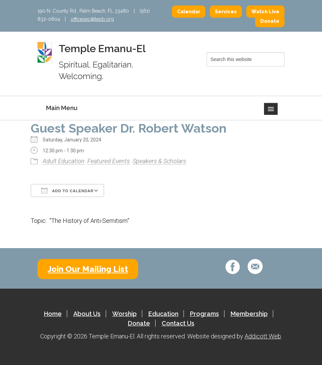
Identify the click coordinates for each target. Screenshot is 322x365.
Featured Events (108, 161)
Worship (124, 313)
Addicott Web (263, 336)
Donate (269, 21)
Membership (249, 313)
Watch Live (265, 11)
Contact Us (178, 323)
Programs (204, 313)
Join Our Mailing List (88, 269)
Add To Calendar (67, 190)
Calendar (188, 11)
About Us (87, 313)
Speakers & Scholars (159, 161)
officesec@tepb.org (92, 19)
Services (226, 11)
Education (163, 313)
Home (53, 313)
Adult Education (64, 161)
